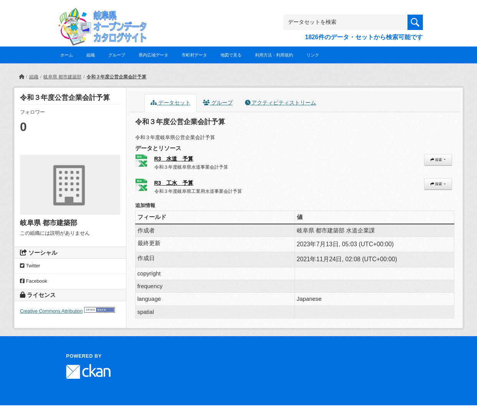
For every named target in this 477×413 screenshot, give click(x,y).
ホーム (66, 55)
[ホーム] (21, 77)
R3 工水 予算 (174, 183)
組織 (90, 55)
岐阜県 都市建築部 (62, 77)
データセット (170, 103)
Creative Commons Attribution (51, 311)
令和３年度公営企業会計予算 (116, 77)
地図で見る (231, 55)
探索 (437, 160)
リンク (312, 55)
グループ (116, 55)
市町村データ (194, 55)
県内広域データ (153, 55)
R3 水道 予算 (174, 159)
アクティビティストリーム (280, 103)
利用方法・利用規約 (274, 55)
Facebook (33, 281)
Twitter (30, 266)
